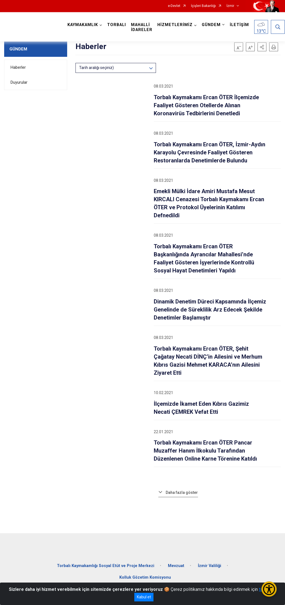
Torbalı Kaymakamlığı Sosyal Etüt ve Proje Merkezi (105, 564)
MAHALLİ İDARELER (142, 27)
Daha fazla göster (182, 492)
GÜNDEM (18, 49)
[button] (262, 46)
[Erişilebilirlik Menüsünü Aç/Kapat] (269, 589)
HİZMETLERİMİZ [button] (175, 24)
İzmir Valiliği (209, 564)
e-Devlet (174, 6)
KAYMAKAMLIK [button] (83, 24)
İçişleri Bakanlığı (203, 6)
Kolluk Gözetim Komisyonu (145, 576)
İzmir (230, 6)
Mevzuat (176, 564)
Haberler (18, 67)
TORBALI (116, 24)
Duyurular (19, 82)
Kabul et (144, 597)
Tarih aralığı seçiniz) (96, 67)
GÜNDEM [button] (211, 24)
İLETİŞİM (239, 24)
